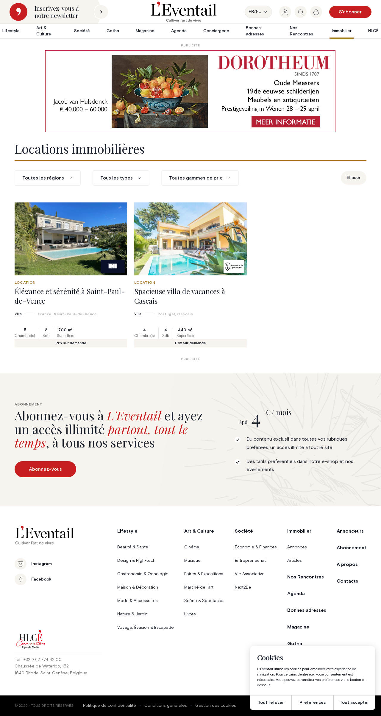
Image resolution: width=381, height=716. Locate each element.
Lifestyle (11, 31)
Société (82, 31)
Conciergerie (216, 31)
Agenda (179, 31)
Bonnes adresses (255, 31)
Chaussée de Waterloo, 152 (42, 666)
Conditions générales (165, 705)
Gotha (113, 31)
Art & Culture (43, 31)
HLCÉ (373, 31)
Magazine (145, 31)
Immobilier (342, 31)
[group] (285, 12)
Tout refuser (271, 703)
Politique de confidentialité (109, 705)
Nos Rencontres (301, 31)
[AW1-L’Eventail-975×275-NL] (190, 91)
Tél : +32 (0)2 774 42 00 (38, 660)
